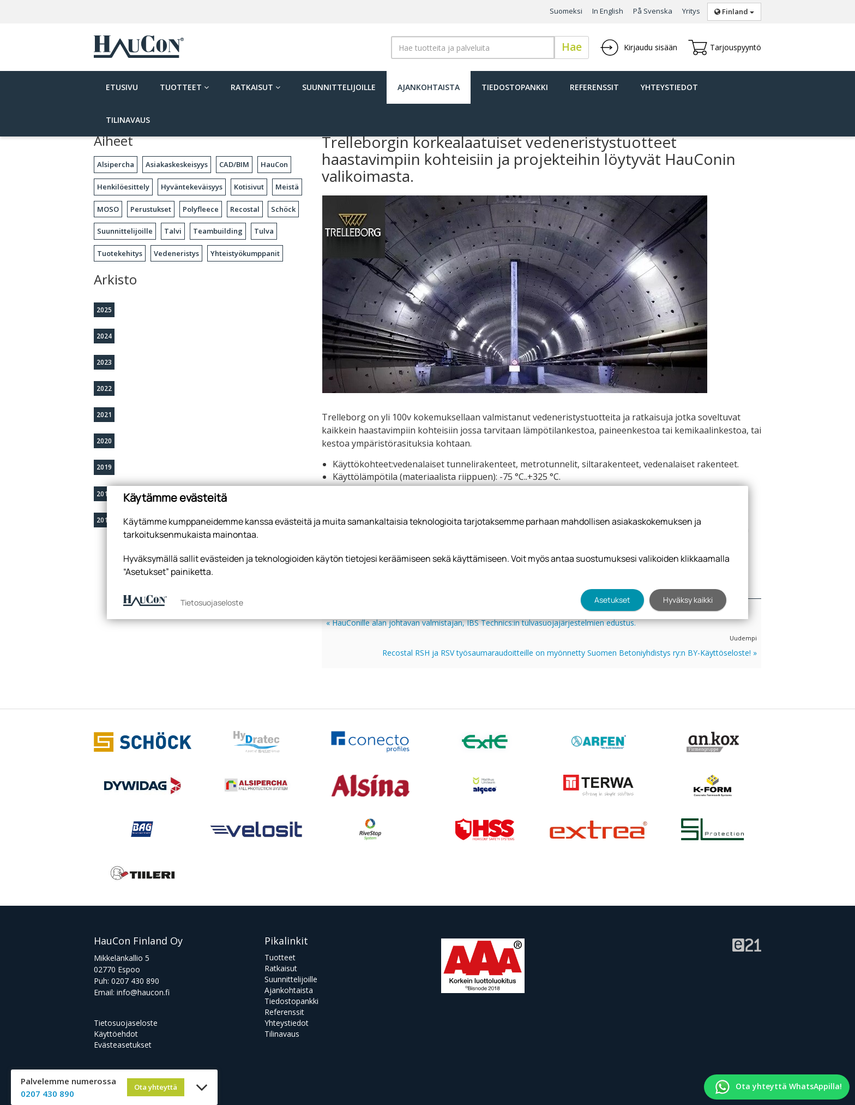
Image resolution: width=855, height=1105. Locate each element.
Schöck (283, 209)
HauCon (274, 164)
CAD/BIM (234, 164)
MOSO (108, 209)
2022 (104, 388)
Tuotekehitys (119, 253)
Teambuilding (218, 231)
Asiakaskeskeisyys (177, 164)
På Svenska (652, 11)
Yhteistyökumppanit (245, 253)
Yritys (691, 11)
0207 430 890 (135, 981)
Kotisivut (249, 187)
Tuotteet (184, 87)
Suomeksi (566, 11)
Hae (572, 47)
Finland (734, 11)
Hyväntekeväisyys (191, 187)
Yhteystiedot (669, 87)
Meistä (287, 187)
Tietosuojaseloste (126, 1023)
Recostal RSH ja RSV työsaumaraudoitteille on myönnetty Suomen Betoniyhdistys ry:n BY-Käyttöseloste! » (569, 652)
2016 (104, 520)
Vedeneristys (176, 253)
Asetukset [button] (612, 600)
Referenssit (594, 87)
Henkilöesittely (123, 187)
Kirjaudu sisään (638, 47)
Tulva (264, 231)
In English (607, 11)
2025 (104, 309)
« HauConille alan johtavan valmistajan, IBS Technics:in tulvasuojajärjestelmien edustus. (481, 622)
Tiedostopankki (514, 87)
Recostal (245, 209)
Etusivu (122, 87)
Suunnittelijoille (339, 87)
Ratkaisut (255, 87)
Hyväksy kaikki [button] (688, 600)
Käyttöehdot (116, 1034)
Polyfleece (201, 209)
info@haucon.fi (143, 992)
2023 (104, 362)
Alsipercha (115, 164)
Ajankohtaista (429, 87)
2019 (104, 467)
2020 (104, 440)
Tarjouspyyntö (724, 47)
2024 (104, 336)
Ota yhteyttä (155, 1087)
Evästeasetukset (123, 1044)
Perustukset (150, 209)
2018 (104, 493)
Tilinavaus (128, 120)
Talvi (173, 231)
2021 (104, 414)
